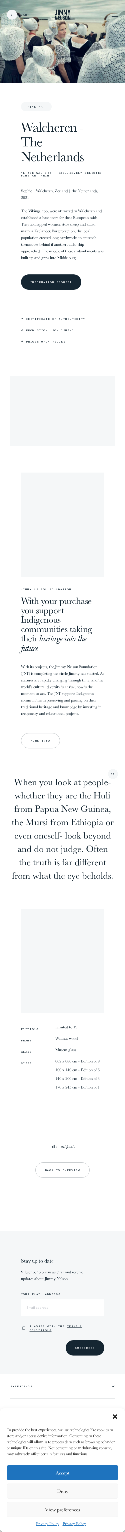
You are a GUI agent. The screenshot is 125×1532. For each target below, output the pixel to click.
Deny (62, 1491)
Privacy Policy (47, 1523)
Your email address (41, 1294)
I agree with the (56, 1328)
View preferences (62, 1509)
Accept (62, 1472)
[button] (115, 1416)
